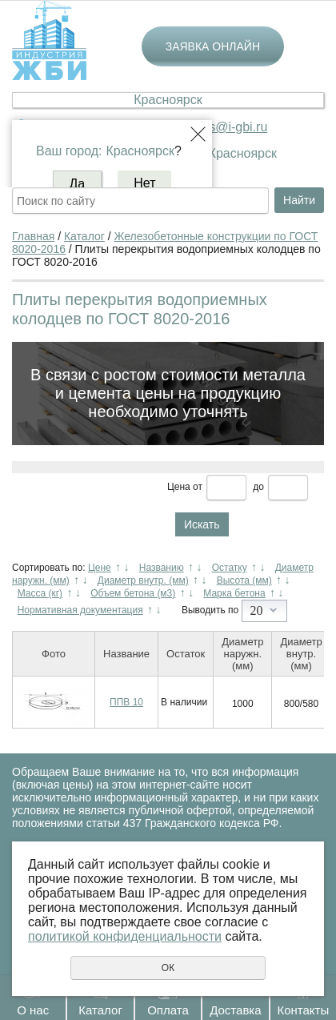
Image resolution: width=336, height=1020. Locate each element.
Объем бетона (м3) (132, 593)
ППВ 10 (126, 702)
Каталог (100, 1010)
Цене (99, 567)
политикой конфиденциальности (125, 936)
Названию (161, 567)
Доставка (235, 1010)
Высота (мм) (244, 580)
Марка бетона (234, 593)
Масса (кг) (40, 593)
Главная (33, 236)
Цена (178, 486)
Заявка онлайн (213, 46)
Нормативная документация (80, 610)
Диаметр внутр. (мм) (143, 580)
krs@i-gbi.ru (232, 127)
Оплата (168, 1010)
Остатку (229, 567)
